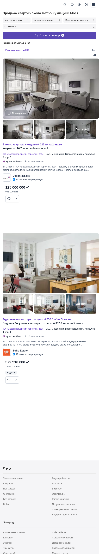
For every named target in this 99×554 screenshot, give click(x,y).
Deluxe (6, 504)
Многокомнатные (17, 20)
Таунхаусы (8, 548)
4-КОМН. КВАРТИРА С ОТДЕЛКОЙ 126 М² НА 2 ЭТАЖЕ (32, 144)
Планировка (19, 113)
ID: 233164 (8, 166)
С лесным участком (62, 537)
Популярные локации (63, 504)
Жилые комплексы (13, 478)
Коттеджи (8, 537)
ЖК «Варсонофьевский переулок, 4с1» (24, 329)
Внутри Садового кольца (65, 514)
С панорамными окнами (64, 509)
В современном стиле (79, 20)
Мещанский (58, 154)
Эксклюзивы (58, 494)
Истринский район (61, 543)
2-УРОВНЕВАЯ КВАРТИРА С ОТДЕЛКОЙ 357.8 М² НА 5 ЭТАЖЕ (37, 319)
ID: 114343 (8, 341)
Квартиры (8, 483)
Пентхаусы (9, 488)
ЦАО (47, 154)
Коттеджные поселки (14, 532)
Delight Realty (21, 175)
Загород (8, 522)
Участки (7, 543)
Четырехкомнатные (47, 20)
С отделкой (49, 26)
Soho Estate (20, 350)
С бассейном (59, 532)
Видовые (57, 488)
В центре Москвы (61, 478)
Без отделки (9, 499)
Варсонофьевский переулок (80, 154)
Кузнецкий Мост (14, 161)
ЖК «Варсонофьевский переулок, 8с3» (24, 154)
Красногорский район (63, 548)
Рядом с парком (60, 499)
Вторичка (57, 483)
